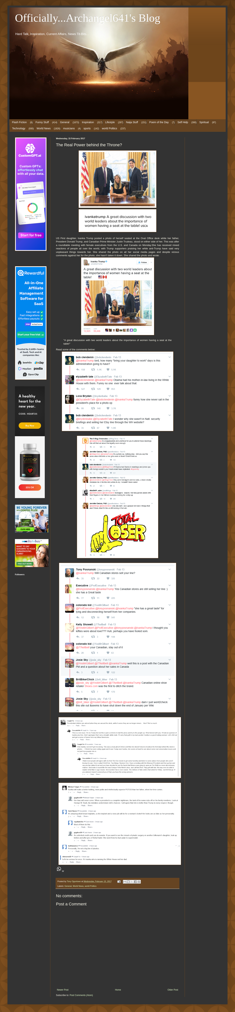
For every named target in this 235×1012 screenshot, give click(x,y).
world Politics (109, 128)
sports (87, 128)
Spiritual (204, 122)
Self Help (183, 122)
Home (118, 990)
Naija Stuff (132, 122)
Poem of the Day (159, 122)
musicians (69, 128)
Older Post (172, 990)
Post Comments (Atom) (81, 995)
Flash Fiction (19, 122)
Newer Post (62, 990)
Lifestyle (110, 122)
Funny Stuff (42, 122)
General (64, 122)
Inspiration (88, 122)
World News (44, 128)
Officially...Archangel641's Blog (87, 18)
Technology (18, 128)
